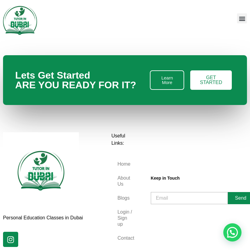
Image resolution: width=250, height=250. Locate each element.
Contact (125, 238)
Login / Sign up (124, 218)
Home (123, 164)
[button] (242, 18)
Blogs (123, 198)
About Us (123, 181)
